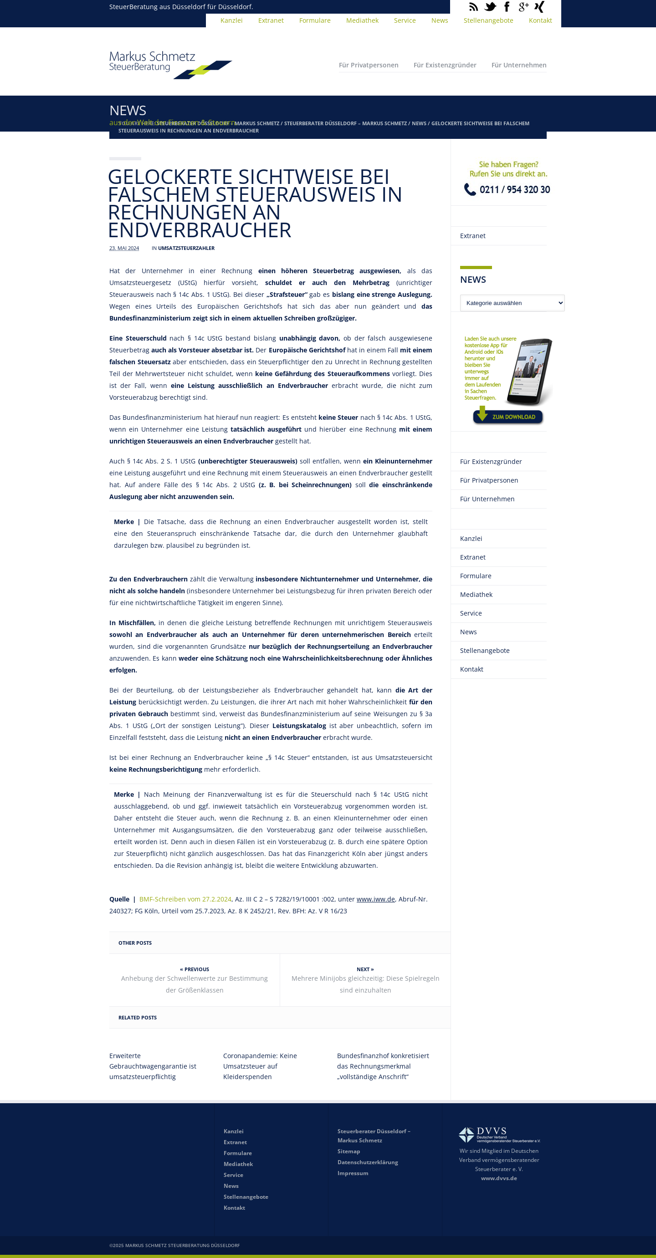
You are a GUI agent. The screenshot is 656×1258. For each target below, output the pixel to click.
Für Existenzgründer (445, 65)
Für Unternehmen (519, 65)
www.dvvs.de (499, 1178)
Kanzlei (231, 20)
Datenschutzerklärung (368, 1162)
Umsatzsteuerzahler (186, 247)
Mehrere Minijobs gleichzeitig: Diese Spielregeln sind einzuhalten (366, 984)
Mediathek (362, 20)
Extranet (271, 20)
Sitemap (349, 1151)
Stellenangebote (488, 20)
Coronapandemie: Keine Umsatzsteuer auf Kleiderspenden (260, 1066)
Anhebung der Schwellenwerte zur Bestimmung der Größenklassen (194, 984)
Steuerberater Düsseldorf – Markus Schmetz (345, 123)
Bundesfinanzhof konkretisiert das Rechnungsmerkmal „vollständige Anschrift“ (383, 1066)
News (439, 20)
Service (405, 20)
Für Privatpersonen (369, 65)
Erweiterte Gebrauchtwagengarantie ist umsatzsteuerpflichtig (152, 1066)
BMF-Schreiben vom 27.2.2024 (183, 899)
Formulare (315, 20)
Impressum (353, 1173)
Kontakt (540, 20)
